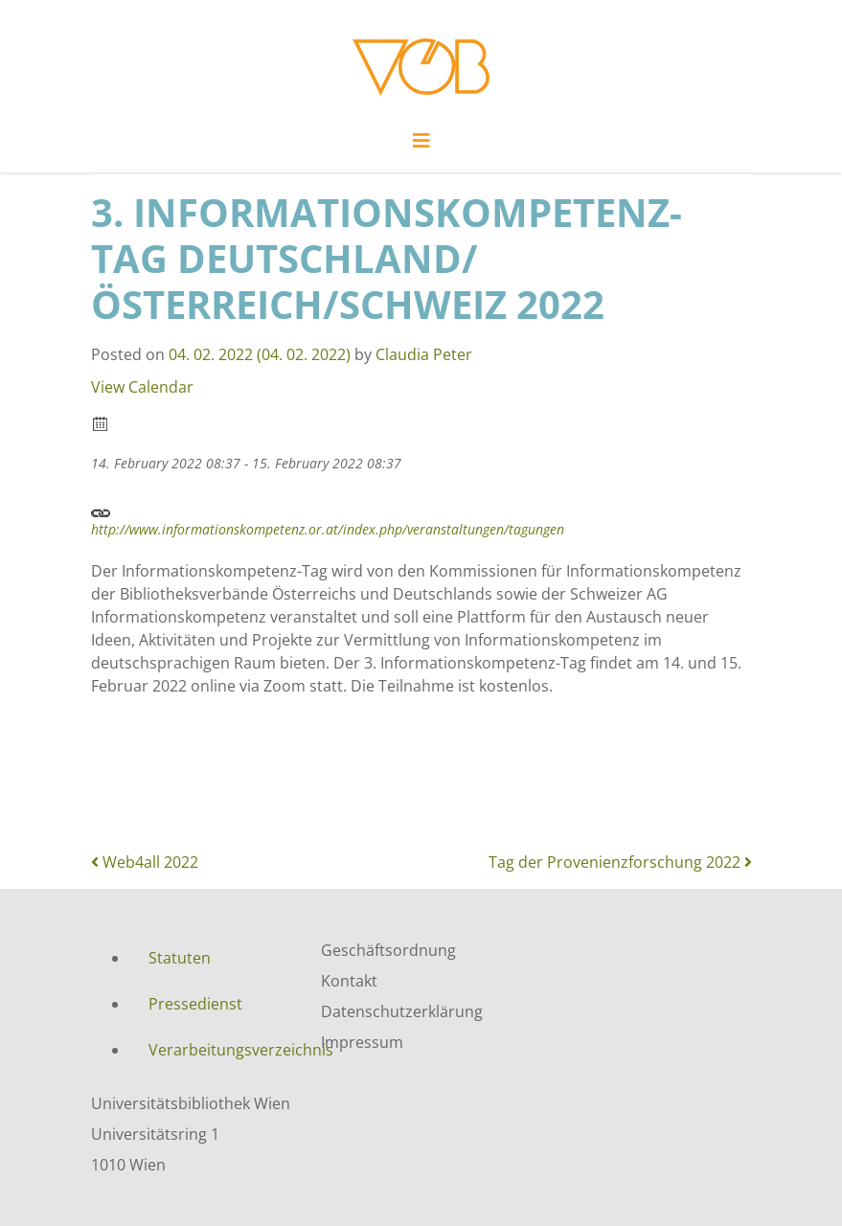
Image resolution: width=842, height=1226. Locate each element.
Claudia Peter (423, 354)
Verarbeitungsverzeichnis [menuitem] (220, 1049)
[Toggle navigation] (421, 145)
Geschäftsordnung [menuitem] (388, 950)
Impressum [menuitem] (362, 1042)
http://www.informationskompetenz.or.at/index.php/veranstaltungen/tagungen (327, 518)
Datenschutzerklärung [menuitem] (402, 1011)
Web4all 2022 (144, 862)
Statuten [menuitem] (179, 957)
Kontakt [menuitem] (349, 980)
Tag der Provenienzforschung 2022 (620, 862)
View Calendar (142, 386)
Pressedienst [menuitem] (195, 1003)
